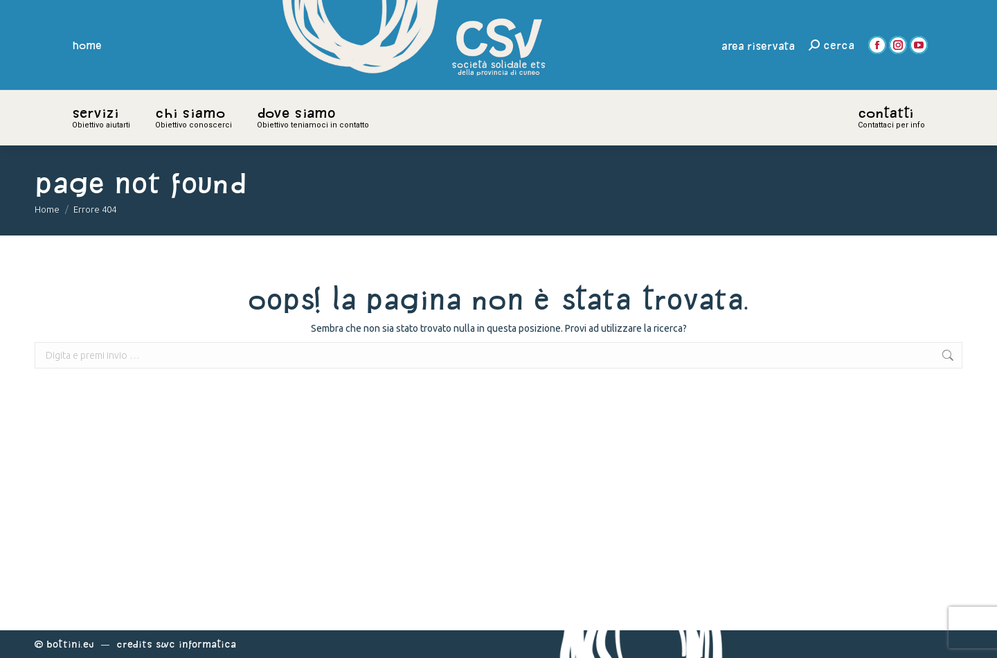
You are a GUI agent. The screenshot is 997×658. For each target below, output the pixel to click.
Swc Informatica (196, 644)
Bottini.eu (70, 644)
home (87, 45)
